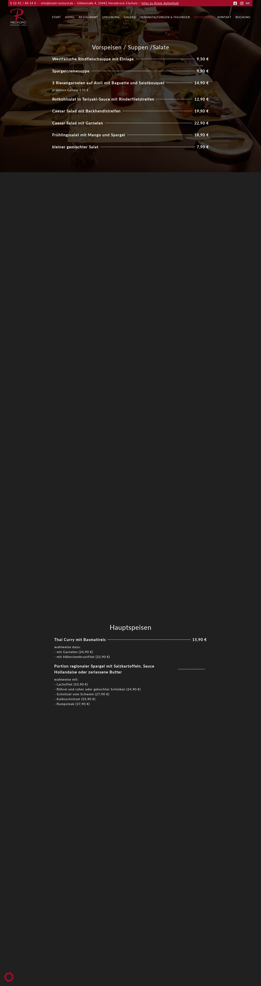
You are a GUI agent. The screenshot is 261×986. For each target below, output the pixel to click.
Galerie (130, 17)
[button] (9, 977)
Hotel (70, 17)
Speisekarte (203, 17)
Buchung (243, 17)
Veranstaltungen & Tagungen (165, 17)
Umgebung (111, 17)
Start (56, 17)
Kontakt (224, 17)
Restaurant (88, 17)
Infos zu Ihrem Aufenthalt (160, 3)
